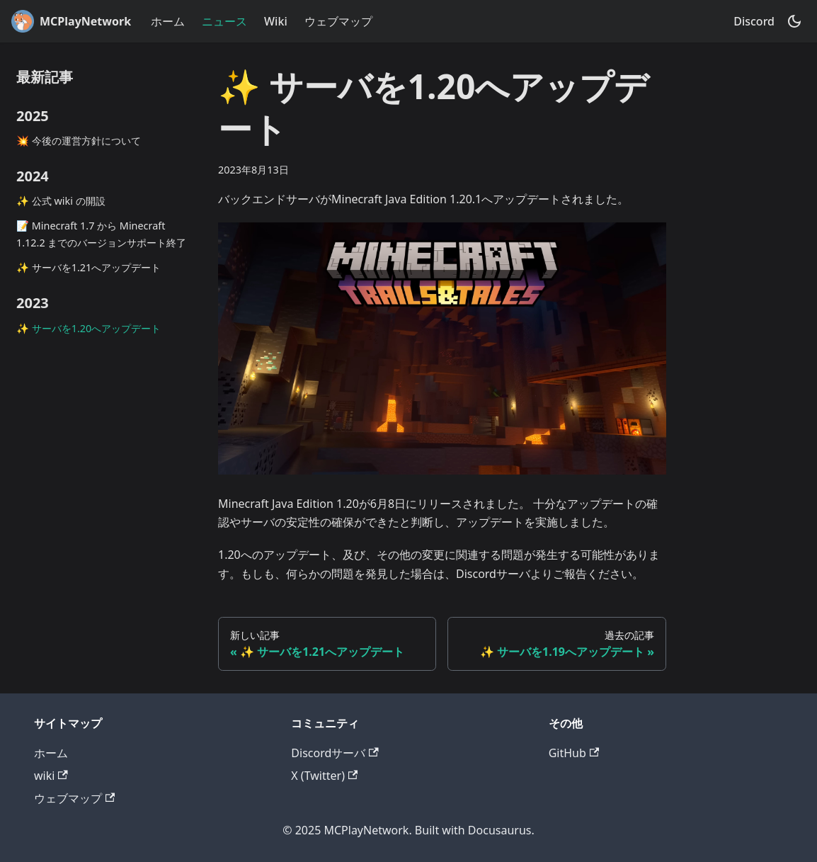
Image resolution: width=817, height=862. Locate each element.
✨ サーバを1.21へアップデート (88, 267)
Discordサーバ (334, 753)
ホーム (168, 21)
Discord (754, 21)
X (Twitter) (324, 775)
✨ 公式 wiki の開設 (60, 201)
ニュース (224, 21)
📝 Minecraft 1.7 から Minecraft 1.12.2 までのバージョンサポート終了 (101, 234)
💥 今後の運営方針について (78, 140)
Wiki (275, 21)
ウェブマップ (338, 21)
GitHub (574, 753)
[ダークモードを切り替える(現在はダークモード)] (794, 21)
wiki (51, 775)
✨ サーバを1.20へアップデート (88, 328)
